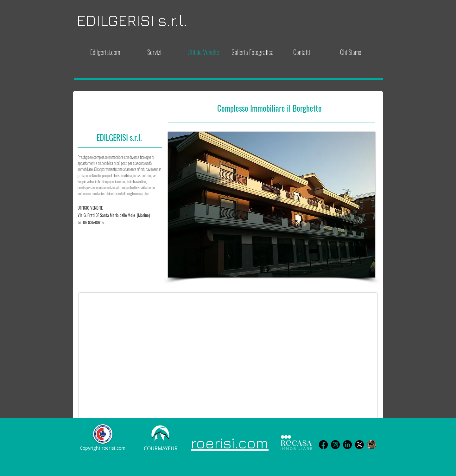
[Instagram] (335, 444)
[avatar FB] (371, 444)
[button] (271, 204)
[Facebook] (323, 444)
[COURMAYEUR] (160, 448)
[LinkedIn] (347, 444)
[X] (359, 444)
